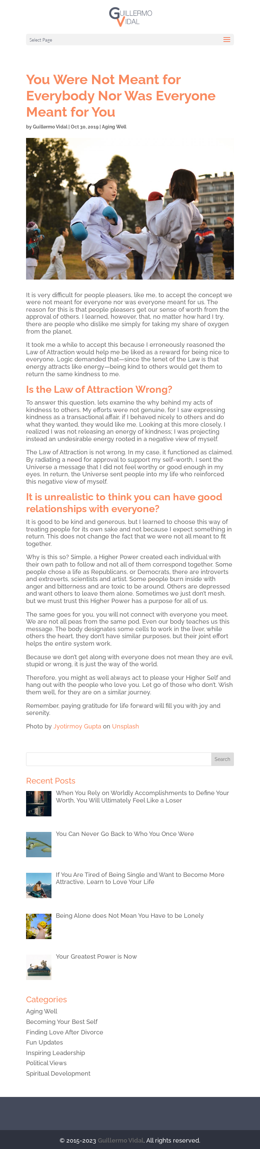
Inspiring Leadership (55, 1052)
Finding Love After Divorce (64, 1032)
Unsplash (125, 726)
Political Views (46, 1063)
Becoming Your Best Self (62, 1021)
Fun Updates (44, 1042)
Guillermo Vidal (50, 126)
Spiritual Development (58, 1073)
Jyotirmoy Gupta (77, 726)
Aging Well (114, 126)
